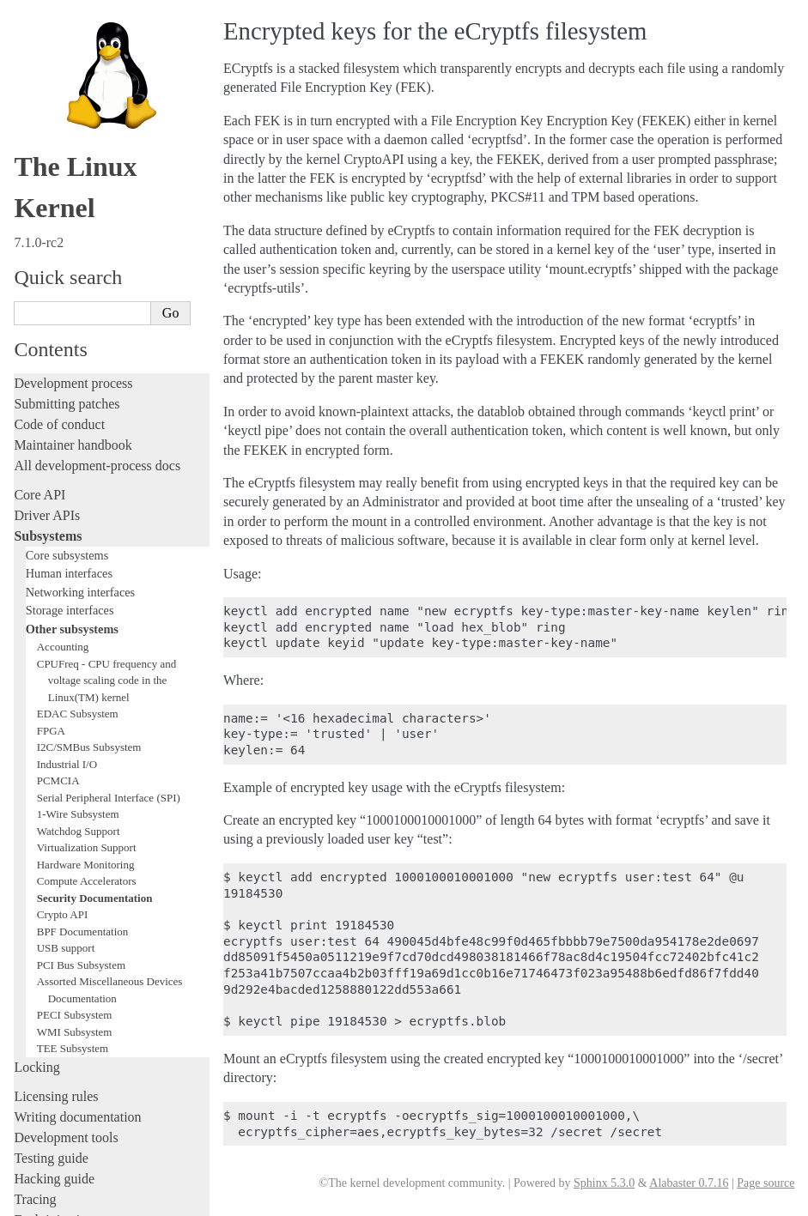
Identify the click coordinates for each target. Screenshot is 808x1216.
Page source (765, 1183)
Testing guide (51, 779)
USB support (66, 569)
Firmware (40, 1023)
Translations (48, 1131)
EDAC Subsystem (77, 335)
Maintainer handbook (72, 66)
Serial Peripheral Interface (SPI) (108, 419)
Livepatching (50, 862)
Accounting (63, 268)
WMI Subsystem (74, 653)
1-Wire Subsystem (78, 435)
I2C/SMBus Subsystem (89, 368)
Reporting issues (59, 953)
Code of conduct (59, 46)
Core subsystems (67, 177)
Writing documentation (77, 738)
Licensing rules (56, 718)
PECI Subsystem (74, 636)
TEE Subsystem (72, 669)
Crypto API (62, 535)
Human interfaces (69, 195)
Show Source (50, 1200)
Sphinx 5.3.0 (604, 1183)
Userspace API (54, 994)
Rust (26, 882)
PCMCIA (58, 402)
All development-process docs (97, 87)
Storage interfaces (70, 232)
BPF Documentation (83, 553)
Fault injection (54, 841)
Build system (50, 932)
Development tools (66, 759)
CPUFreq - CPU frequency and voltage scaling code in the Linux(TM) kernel (106, 302)
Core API (39, 116)
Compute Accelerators (87, 502)
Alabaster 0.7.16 (688, 1183)
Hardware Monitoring (86, 486)
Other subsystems (72, 250)
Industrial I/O (67, 385)
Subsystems (48, 157)
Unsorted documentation (81, 1102)
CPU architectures (64, 1073)
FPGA (51, 352)
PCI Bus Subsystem (81, 586)
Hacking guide (54, 800)
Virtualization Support (87, 469)
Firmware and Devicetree (84, 1044)
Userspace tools (57, 973)
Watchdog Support (78, 452)
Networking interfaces (80, 214)
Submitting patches (66, 25)
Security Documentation (95, 519)
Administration (55, 911)
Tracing (35, 821)
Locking (36, 688)
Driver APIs (47, 137)
